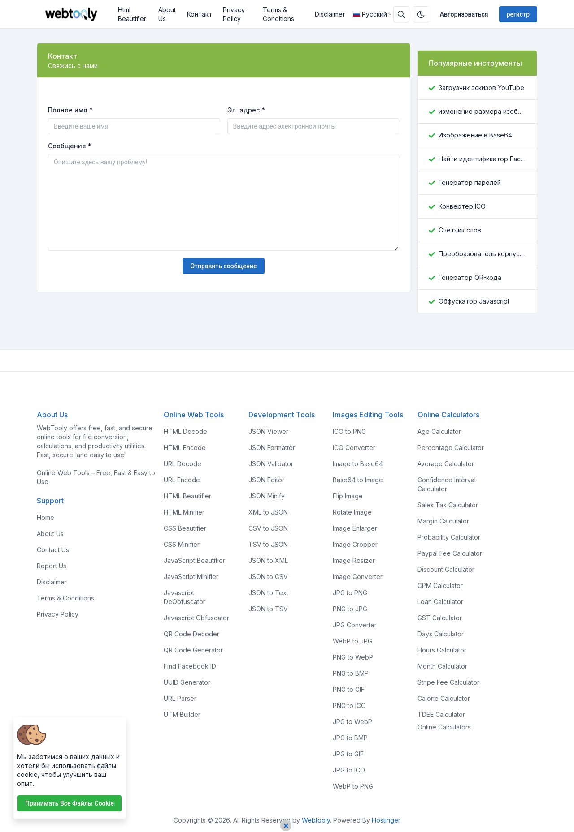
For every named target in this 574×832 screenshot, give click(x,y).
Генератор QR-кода (470, 277)
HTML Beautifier (187, 496)
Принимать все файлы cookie (69, 803)
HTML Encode (185, 447)
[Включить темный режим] (421, 14)
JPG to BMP (350, 738)
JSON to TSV (268, 609)
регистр (518, 14)
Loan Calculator (440, 601)
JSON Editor (266, 480)
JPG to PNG (350, 592)
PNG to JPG (350, 609)
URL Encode (182, 480)
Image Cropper (355, 544)
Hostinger (386, 820)
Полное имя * (70, 110)
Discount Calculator (445, 569)
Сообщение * (69, 146)
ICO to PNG (349, 431)
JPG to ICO (349, 770)
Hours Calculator (441, 650)
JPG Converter (355, 625)
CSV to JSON (268, 528)
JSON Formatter (271, 447)
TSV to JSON (268, 544)
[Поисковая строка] (401, 14)
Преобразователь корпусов (482, 253)
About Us (167, 14)
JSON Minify (266, 496)
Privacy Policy (234, 14)
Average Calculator (445, 463)
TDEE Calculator (441, 714)
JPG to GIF (348, 754)
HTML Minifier (184, 512)
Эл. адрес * (246, 110)
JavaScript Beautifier (194, 560)
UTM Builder (182, 714)
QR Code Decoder (191, 634)
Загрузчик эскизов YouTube (481, 87)
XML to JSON (268, 512)
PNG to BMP (351, 673)
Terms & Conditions (278, 14)
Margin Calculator (443, 521)
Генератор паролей (470, 182)
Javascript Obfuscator (196, 618)
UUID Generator (187, 682)
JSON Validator (270, 463)
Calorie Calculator (443, 698)
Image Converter (358, 576)
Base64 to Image (358, 480)
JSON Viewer (268, 431)
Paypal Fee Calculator (449, 553)
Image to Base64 (358, 463)
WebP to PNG (353, 786)
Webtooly (316, 820)
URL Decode (182, 463)
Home (45, 517)
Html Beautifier (132, 14)
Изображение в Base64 (475, 135)
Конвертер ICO (462, 206)
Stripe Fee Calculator (448, 682)
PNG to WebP (353, 657)
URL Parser (180, 698)
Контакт (199, 14)
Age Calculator (439, 431)
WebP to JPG (352, 641)
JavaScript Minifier (191, 576)
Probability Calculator (448, 537)
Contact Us (53, 549)
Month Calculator (442, 666)
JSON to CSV (268, 576)
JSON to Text (268, 592)
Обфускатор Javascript (474, 301)
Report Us (51, 566)
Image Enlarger (355, 528)
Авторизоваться (464, 14)
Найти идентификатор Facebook (482, 159)
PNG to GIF (349, 689)
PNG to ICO (349, 705)
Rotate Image (352, 512)
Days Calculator (440, 634)
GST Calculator (439, 618)
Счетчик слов (460, 230)
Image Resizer (354, 560)
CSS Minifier (182, 544)
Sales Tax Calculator (447, 505)
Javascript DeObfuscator (184, 597)
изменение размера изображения (482, 111)
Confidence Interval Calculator (446, 484)
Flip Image (348, 496)
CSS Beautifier (185, 528)
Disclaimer (330, 14)
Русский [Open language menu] (370, 14)
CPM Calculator (440, 585)
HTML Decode (185, 431)
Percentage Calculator (450, 447)
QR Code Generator (193, 650)
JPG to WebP (352, 721)
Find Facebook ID (190, 666)
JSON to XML (268, 560)
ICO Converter (354, 447)
